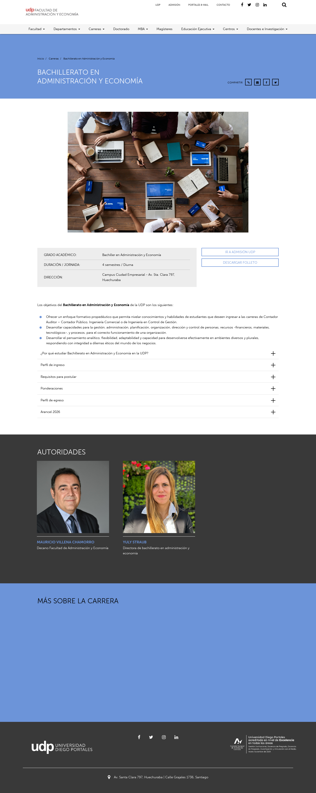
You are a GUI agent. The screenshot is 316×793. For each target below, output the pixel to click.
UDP (157, 5)
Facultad (35, 29)
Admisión (174, 5)
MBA (141, 29)
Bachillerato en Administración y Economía (89, 58)
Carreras (95, 29)
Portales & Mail (198, 5)
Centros (229, 29)
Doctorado (121, 29)
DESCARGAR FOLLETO (240, 263)
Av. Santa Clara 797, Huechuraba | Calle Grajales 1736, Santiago (158, 777)
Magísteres (164, 29)
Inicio (40, 58)
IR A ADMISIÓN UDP (240, 252)
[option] (73, 507)
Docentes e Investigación (265, 29)
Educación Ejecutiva (196, 29)
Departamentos (65, 29)
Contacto (223, 5)
